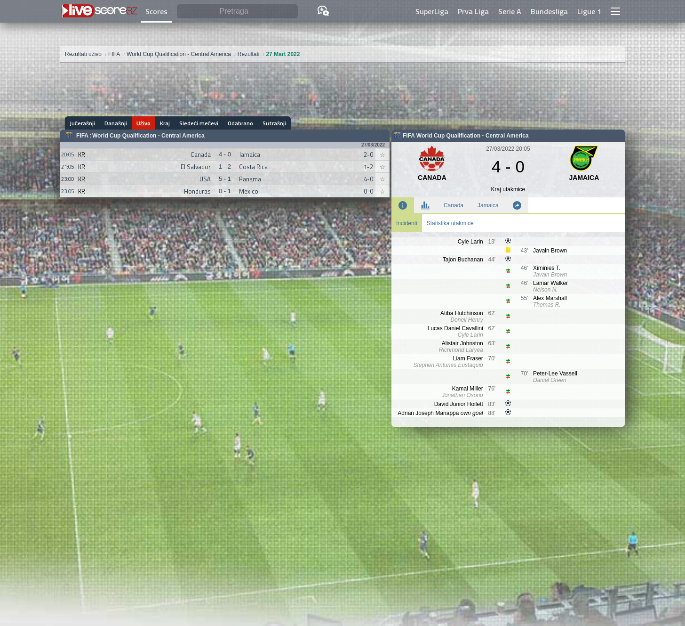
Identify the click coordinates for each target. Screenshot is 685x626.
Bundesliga (549, 11)
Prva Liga (473, 11)
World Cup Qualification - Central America (148, 135)
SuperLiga (431, 11)
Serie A (509, 11)
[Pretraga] (237, 11)
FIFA (82, 135)
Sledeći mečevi (198, 123)
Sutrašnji (274, 123)
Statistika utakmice (450, 223)
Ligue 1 (589, 11)
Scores (156, 11)
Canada (453, 205)
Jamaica (488, 205)
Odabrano (240, 123)
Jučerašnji (82, 123)
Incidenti (406, 223)
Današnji (115, 123)
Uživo (143, 123)
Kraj (165, 123)
